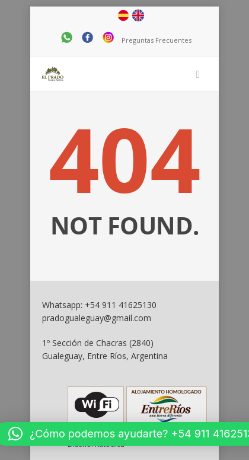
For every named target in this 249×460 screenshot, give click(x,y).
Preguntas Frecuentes (156, 40)
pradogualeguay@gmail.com (96, 317)
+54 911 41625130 (121, 304)
